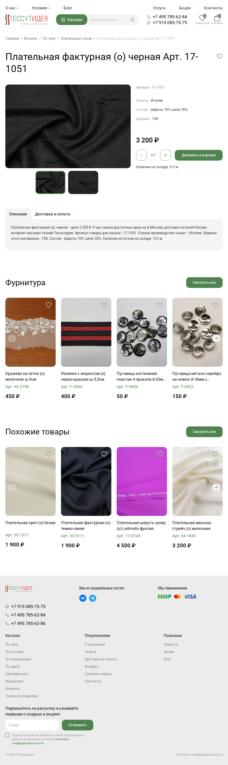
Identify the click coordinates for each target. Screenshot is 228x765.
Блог (68, 8)
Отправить (78, 725)
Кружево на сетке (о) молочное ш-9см (25, 376)
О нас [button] (11, 8)
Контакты (213, 8)
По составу (14, 652)
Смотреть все (204, 282)
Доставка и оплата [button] (52, 214)
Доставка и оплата (101, 659)
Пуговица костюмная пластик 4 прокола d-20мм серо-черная (141, 376)
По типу (11, 644)
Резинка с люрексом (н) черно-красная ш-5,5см (83, 376)
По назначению (18, 659)
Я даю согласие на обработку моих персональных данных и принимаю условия (48, 739)
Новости (171, 644)
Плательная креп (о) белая (30, 522)
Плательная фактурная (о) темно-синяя (85, 525)
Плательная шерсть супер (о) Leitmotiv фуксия (141, 525)
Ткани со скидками (21, 696)
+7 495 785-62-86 (28, 623)
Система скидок (98, 674)
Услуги (159, 8)
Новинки (12, 688)
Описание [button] (18, 214)
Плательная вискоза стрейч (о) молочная (191, 525)
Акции (185, 8)
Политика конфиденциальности (199, 754)
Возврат (92, 666)
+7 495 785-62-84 (170, 16)
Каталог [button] (72, 19)
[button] (132, 19)
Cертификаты (16, 674)
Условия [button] (41, 8)
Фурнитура (14, 681)
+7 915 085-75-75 (170, 22)
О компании (95, 644)
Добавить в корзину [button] (199, 155)
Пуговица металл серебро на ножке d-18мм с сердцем (196, 376)
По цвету (12, 666)
